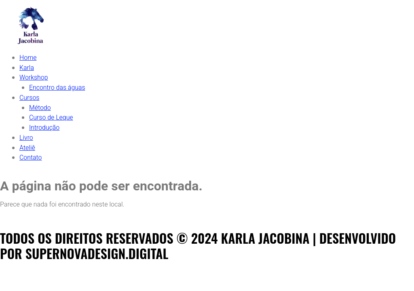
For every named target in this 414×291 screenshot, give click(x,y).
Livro (26, 135)
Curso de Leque (51, 116)
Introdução (44, 126)
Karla (26, 67)
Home (28, 58)
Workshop (33, 77)
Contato (30, 155)
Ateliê (27, 145)
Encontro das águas (57, 87)
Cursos (29, 96)
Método (40, 106)
